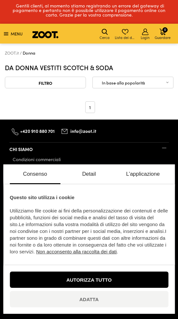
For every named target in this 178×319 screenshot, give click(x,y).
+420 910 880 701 (37, 131)
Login (145, 34)
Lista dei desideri (125, 34)
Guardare (163, 33)
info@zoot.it (83, 131)
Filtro (45, 83)
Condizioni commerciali (37, 159)
